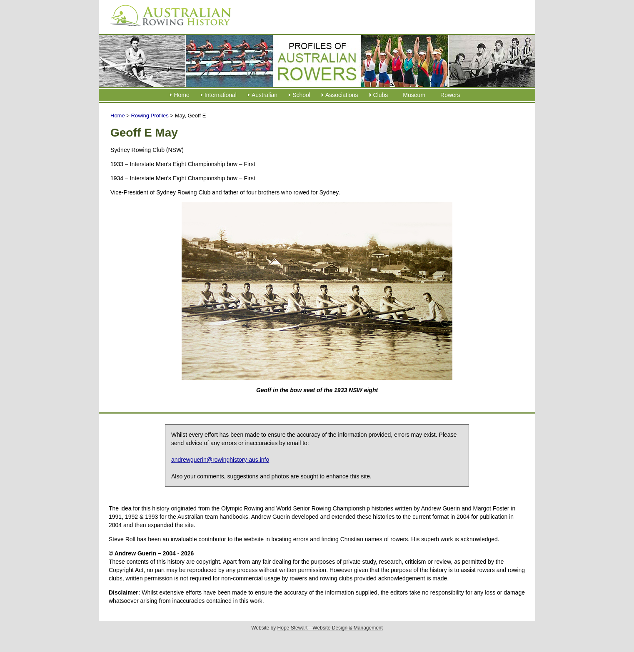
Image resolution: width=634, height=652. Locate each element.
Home (181, 95)
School (301, 95)
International (221, 95)
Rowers (450, 95)
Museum (414, 95)
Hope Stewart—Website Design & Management (330, 628)
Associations (341, 95)
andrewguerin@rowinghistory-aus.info (220, 459)
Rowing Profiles (150, 115)
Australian (264, 95)
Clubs (380, 95)
